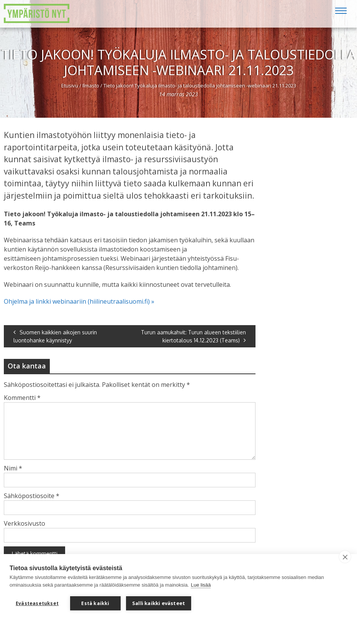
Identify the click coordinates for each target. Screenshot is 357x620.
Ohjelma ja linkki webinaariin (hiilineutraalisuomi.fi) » (79, 301)
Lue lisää (201, 585)
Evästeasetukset (37, 603)
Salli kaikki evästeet (158, 603)
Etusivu (69, 85)
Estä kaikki (95, 603)
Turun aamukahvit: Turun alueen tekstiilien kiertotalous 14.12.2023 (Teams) (193, 336)
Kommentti (22, 397)
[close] (345, 556)
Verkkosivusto (24, 523)
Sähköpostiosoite (31, 496)
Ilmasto (90, 85)
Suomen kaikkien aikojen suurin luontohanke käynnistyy (55, 336)
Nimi (13, 468)
